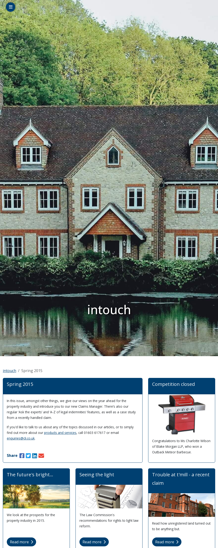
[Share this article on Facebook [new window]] (21, 456)
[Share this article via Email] (41, 456)
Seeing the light (96, 474)
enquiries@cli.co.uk (21, 438)
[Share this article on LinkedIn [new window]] (34, 456)
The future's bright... (30, 474)
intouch (9, 370)
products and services (60, 432)
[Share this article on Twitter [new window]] (28, 456)
